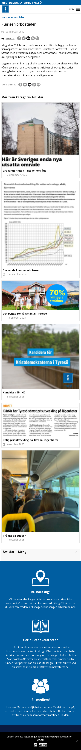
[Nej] (76, 741)
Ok (35, 744)
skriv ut (8, 38)
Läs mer (43, 744)
